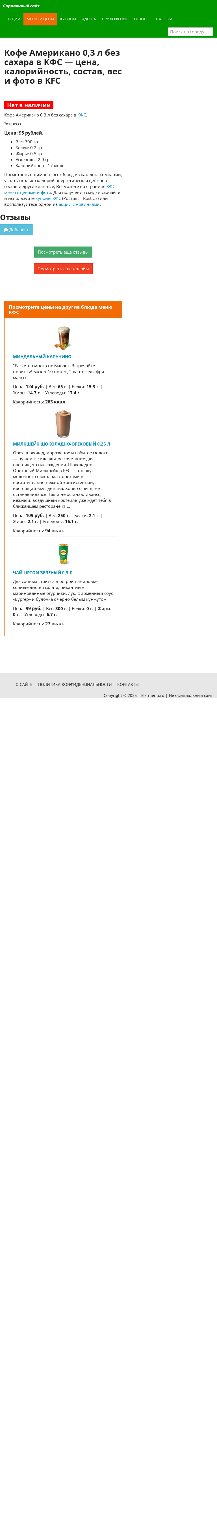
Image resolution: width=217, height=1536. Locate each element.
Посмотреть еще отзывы (63, 252)
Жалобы (164, 18)
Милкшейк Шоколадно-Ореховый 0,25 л (61, 444)
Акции (13, 18)
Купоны (68, 18)
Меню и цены (40, 18)
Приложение (115, 18)
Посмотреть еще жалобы (63, 268)
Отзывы (141, 18)
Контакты (128, 684)
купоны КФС (48, 198)
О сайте (24, 684)
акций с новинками (79, 204)
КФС (81, 115)
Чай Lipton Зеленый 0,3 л (43, 572)
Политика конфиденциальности (75, 684)
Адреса (89, 18)
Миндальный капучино (42, 356)
